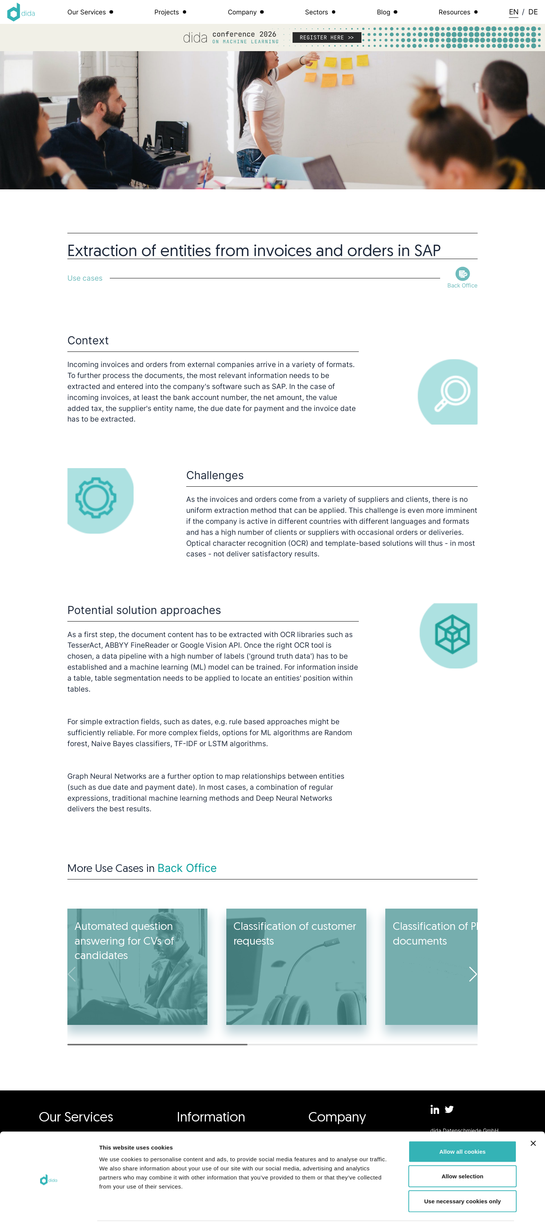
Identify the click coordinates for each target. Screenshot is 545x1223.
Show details (397, 1208)
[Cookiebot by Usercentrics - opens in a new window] (49, 1208)
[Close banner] (533, 1115)
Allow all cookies (462, 1123)
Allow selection (463, 1148)
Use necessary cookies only (462, 1173)
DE (533, 11)
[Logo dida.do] (21, 12)
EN (514, 11)
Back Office (187, 868)
